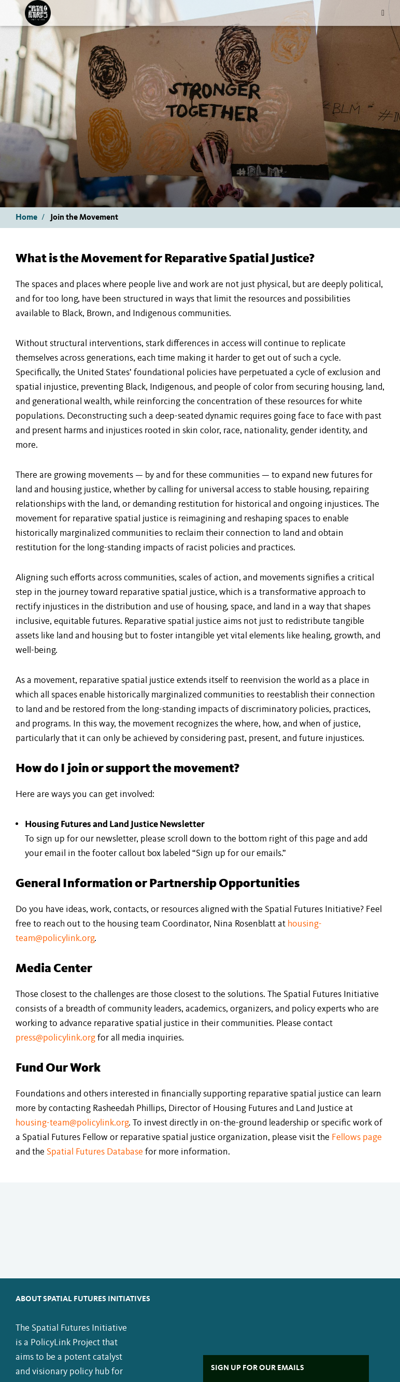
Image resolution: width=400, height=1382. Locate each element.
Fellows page (357, 1137)
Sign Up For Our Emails (257, 1368)
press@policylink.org (55, 1038)
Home (26, 217)
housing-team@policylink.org (72, 1123)
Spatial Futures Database (95, 1152)
